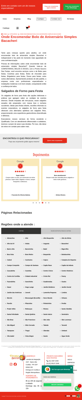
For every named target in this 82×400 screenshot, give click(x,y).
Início (5, 19)
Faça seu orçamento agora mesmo (51, 7)
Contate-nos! (56, 19)
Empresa (17, 19)
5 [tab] (46, 203)
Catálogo (6, 28)
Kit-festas (70, 19)
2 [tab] (36, 203)
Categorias (13, 34)
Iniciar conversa (57, 384)
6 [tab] (49, 203)
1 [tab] (33, 203)
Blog (29, 19)
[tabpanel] (20, 180)
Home (5, 34)
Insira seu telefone (49, 377)
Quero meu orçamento (54, 140)
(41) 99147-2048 (53, 363)
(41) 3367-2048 (52, 361)
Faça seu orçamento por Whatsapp (72, 7)
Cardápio (40, 19)
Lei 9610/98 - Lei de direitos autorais (65, 347)
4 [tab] (43, 203)
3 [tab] (39, 203)
